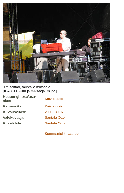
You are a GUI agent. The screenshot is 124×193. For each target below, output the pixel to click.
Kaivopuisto (54, 99)
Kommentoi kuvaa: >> (62, 134)
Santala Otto (55, 118)
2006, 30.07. (55, 112)
